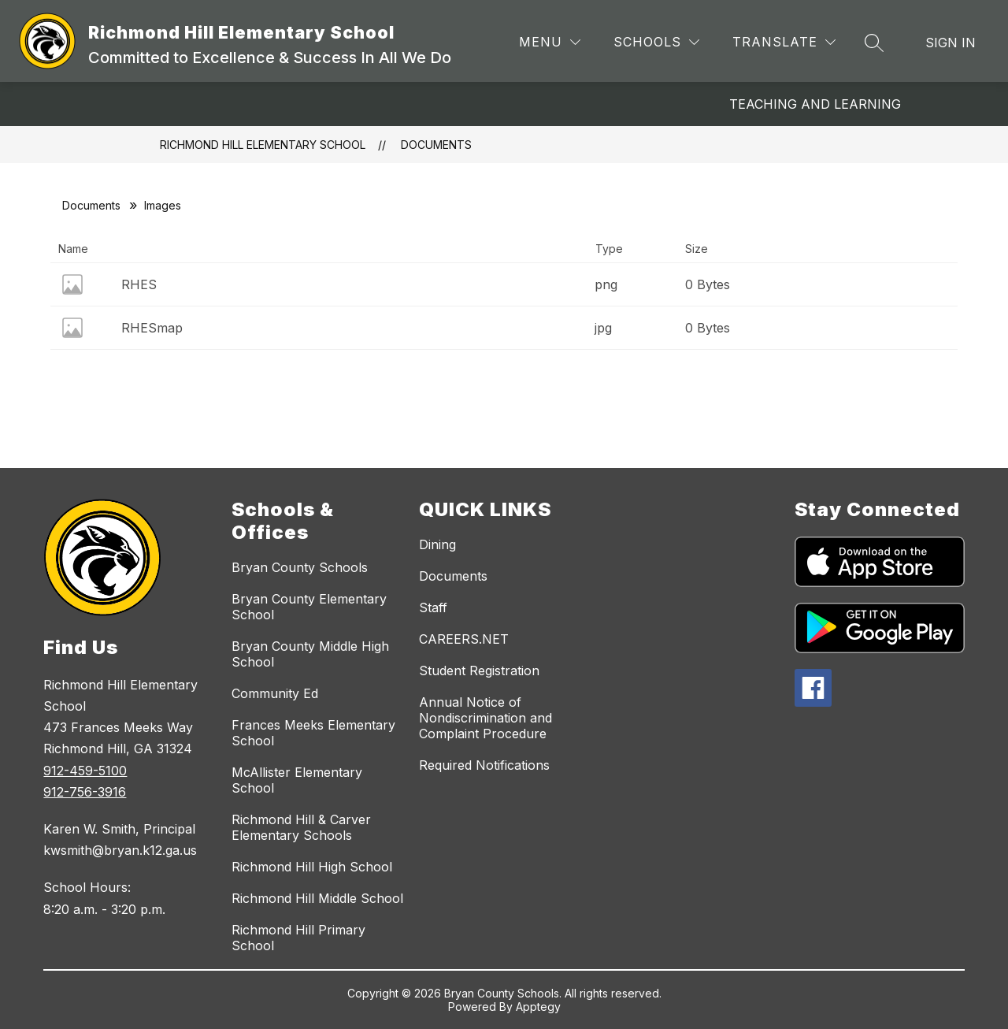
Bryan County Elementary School (309, 606)
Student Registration (479, 670)
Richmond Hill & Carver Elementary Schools (301, 827)
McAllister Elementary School (297, 780)
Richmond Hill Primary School (298, 937)
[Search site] (874, 42)
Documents (436, 144)
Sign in (950, 42)
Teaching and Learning (815, 104)
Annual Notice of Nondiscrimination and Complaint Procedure (485, 717)
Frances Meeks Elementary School (313, 733)
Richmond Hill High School (312, 867)
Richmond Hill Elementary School (262, 144)
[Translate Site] (783, 42)
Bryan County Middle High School (310, 654)
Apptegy (538, 1006)
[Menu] (549, 42)
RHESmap (152, 328)
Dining (437, 544)
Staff (433, 607)
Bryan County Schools (300, 567)
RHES (139, 284)
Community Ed (275, 693)
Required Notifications (484, 765)
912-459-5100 (85, 770)
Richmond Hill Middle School (317, 898)
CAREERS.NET (464, 639)
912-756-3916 (84, 792)
